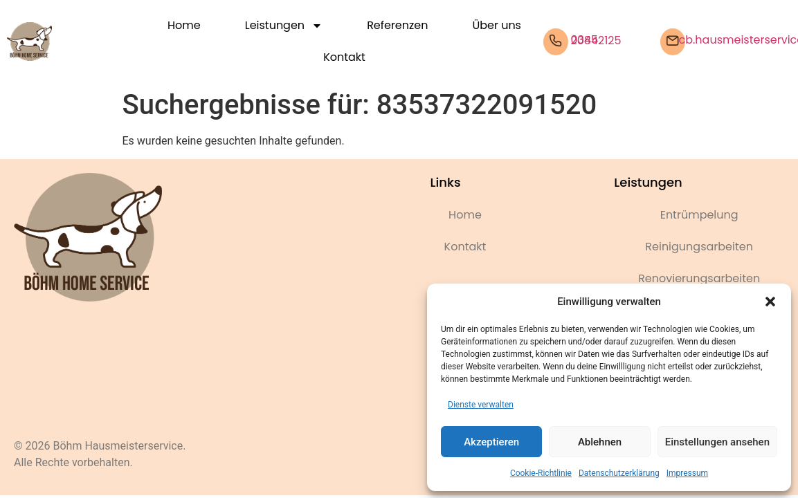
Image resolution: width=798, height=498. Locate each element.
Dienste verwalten (481, 404)
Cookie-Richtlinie (541, 473)
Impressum (687, 473)
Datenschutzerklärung (619, 473)
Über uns (496, 25)
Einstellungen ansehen (717, 442)
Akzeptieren (491, 442)
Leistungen (284, 25)
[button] (770, 301)
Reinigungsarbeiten (699, 247)
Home (184, 25)
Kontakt (344, 57)
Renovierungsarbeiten (699, 278)
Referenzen (397, 25)
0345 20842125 (596, 40)
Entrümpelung (699, 215)
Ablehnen (600, 442)
